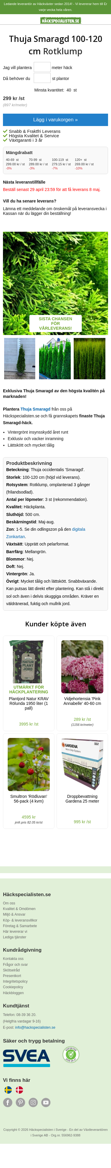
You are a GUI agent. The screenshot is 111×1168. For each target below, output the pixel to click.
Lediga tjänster (14, 937)
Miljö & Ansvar (14, 914)
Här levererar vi (15, 932)
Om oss (9, 903)
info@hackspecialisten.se (35, 1027)
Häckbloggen (13, 993)
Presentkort (12, 976)
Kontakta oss (13, 959)
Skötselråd (11, 970)
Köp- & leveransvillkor (20, 920)
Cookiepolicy (13, 987)
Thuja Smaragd (35, 409)
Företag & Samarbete (20, 926)
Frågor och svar (15, 965)
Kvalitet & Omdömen (19, 909)
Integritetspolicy (15, 981)
